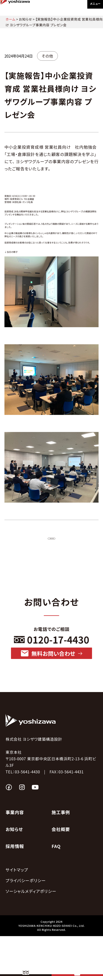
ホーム (11, 19)
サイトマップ (17, 910)
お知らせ (25, 19)
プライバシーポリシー (26, 920)
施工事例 (61, 852)
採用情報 (15, 886)
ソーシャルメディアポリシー (31, 931)
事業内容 (15, 852)
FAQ (56, 886)
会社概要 (61, 869)
